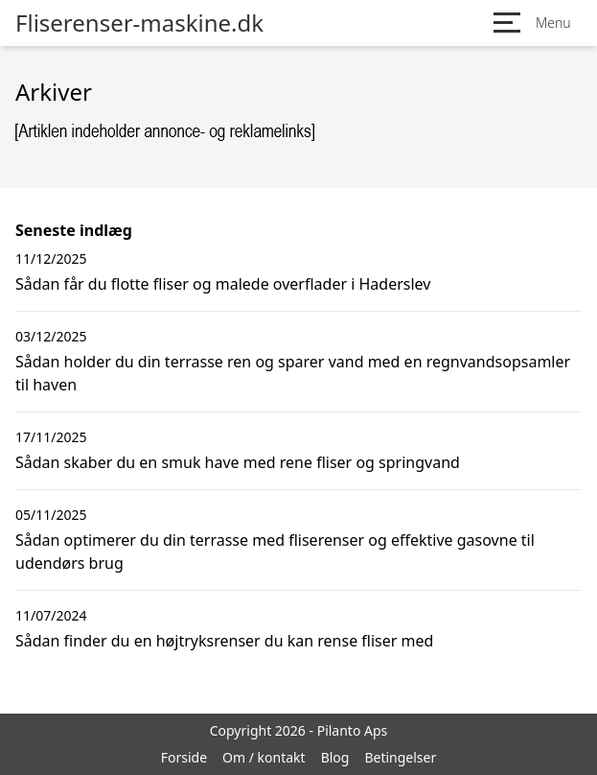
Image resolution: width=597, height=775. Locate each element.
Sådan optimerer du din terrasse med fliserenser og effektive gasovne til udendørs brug (275, 551)
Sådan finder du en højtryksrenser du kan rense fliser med (224, 640)
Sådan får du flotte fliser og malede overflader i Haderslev (222, 283)
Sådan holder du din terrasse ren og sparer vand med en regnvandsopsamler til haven (292, 373)
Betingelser (400, 757)
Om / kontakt (264, 757)
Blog (335, 757)
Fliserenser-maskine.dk (139, 23)
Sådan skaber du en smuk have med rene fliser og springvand (237, 462)
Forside (184, 757)
